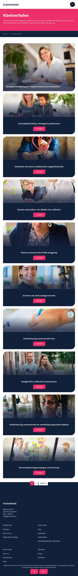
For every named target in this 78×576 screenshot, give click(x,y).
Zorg (39, 529)
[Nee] (76, 570)
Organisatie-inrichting (10, 537)
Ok (34, 571)
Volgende (43, 483)
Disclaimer (41, 557)
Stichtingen (42, 533)
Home (5, 34)
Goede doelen (42, 537)
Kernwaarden (7, 557)
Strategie (6, 529)
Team (5, 561)
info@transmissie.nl (9, 516)
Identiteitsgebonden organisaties (49, 541)
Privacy (40, 553)
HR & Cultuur (7, 533)
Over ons (6, 553)
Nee (43, 571)
